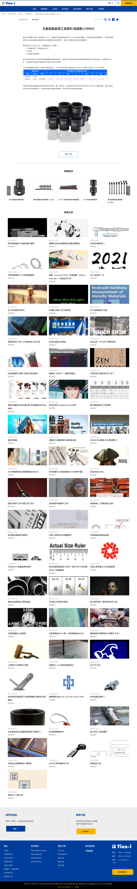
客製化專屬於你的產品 (38, 850)
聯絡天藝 (61, 862)
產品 (34, 9)
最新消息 (61, 858)
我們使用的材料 (36, 862)
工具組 (54, 9)
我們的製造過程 (36, 854)
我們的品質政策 (36, 858)
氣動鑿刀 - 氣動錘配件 (11, 869)
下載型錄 (101, 9)
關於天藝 (89, 9)
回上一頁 (68, 154)
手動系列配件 (8, 858)
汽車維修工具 (8, 873)
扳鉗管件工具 (8, 876)
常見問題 (61, 865)
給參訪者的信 (62, 854)
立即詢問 (86, 831)
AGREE (77, 887)
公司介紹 (61, 850)
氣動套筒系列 (8, 862)
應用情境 (44, 9)
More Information (64, 887)
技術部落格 (77, 9)
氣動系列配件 (8, 865)
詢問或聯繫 (123, 872)
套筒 (32, 37)
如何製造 (65, 9)
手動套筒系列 (8, 854)
